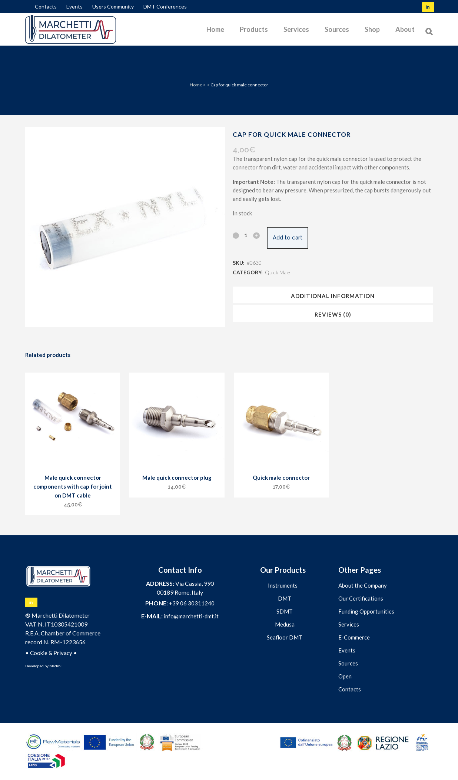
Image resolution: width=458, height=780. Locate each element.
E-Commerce (354, 637)
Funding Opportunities (366, 611)
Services (348, 624)
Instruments (283, 585)
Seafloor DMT (284, 637)
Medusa (285, 624)
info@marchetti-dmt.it (191, 616)
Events (74, 6)
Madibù (56, 666)
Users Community (113, 6)
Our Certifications (360, 598)
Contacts (46, 6)
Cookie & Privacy (51, 653)
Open (345, 676)
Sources (348, 663)
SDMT (284, 611)
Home (196, 84)
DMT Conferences (165, 6)
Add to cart (293, 237)
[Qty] (246, 235)
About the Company (362, 585)
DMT (284, 598)
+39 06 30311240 (192, 603)
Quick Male (277, 272)
